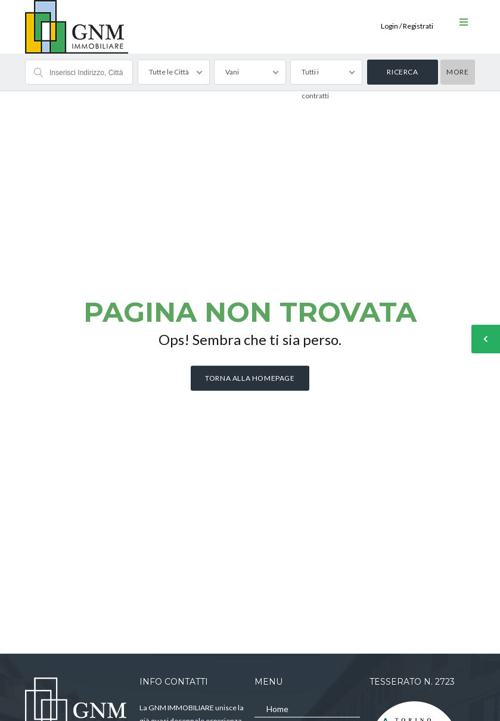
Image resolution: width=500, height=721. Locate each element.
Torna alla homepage (249, 378)
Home (277, 709)
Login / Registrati (407, 25)
